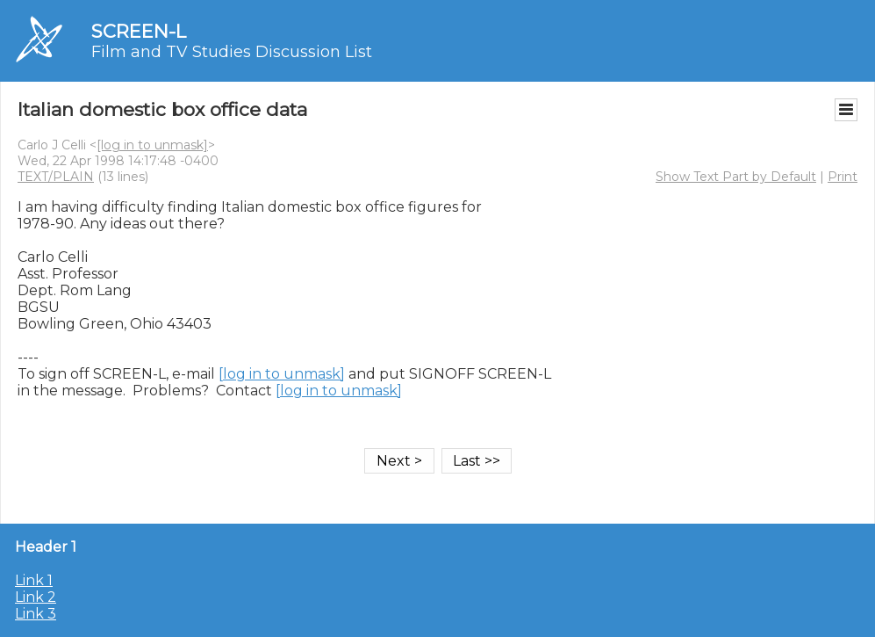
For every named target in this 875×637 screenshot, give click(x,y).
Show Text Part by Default (736, 177)
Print (842, 177)
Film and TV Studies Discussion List (231, 52)
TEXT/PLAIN (56, 177)
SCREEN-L (138, 31)
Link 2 (35, 597)
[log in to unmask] (152, 145)
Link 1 (34, 580)
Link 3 (35, 613)
